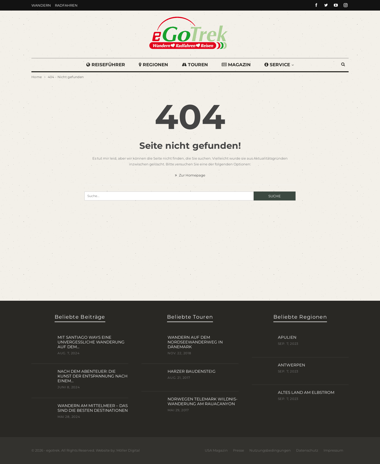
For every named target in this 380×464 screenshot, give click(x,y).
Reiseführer (104, 64)
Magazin (236, 64)
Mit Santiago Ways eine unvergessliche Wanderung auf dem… (91, 341)
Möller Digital (128, 450)
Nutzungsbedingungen (270, 450)
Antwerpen (291, 364)
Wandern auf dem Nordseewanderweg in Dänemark (195, 341)
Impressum (333, 450)
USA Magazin (216, 450)
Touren (195, 64)
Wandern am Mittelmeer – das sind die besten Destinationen (93, 408)
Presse (238, 450)
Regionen (152, 64)
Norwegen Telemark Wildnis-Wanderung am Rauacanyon (203, 401)
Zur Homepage (190, 175)
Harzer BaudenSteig (192, 371)
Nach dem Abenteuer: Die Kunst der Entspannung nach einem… (92, 376)
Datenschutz (307, 450)
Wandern (41, 5)
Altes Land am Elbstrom (306, 392)
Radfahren (66, 5)
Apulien (287, 336)
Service (279, 64)
